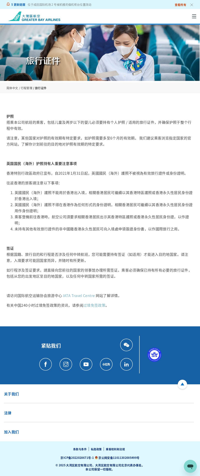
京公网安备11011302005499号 (118, 458)
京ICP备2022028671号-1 (77, 458)
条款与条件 (80, 449)
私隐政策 (96, 449)
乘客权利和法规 (115, 449)
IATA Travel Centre (79, 295)
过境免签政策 (94, 305)
